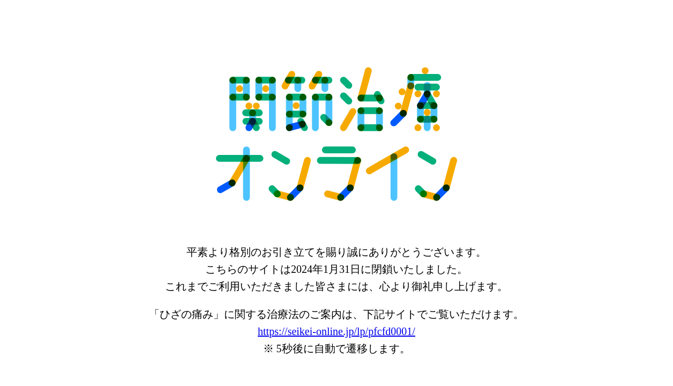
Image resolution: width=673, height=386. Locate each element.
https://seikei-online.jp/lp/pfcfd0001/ (336, 331)
